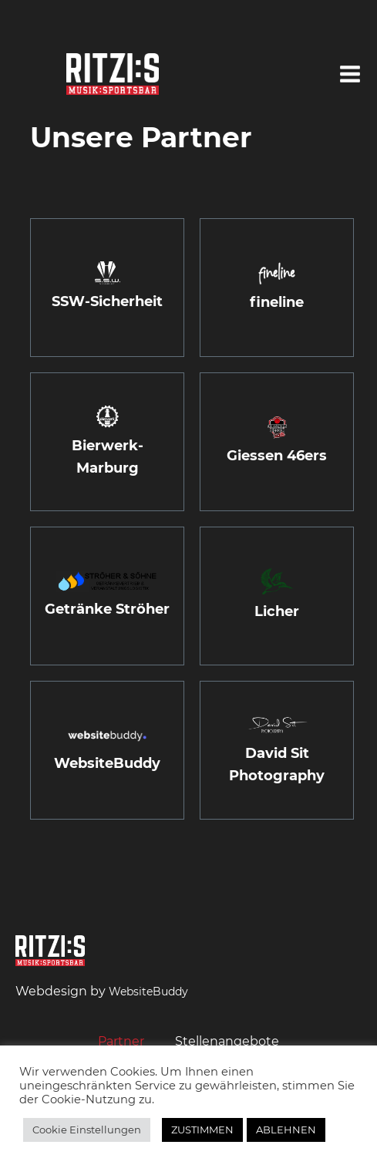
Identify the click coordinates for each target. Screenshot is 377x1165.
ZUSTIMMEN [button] (202, 1129)
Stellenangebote (227, 1041)
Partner (121, 1041)
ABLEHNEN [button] (286, 1129)
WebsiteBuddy (148, 991)
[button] (350, 74)
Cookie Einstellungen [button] (86, 1129)
